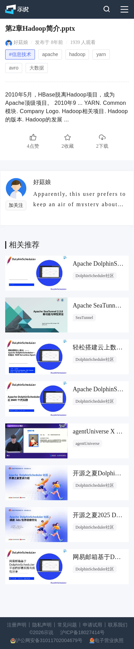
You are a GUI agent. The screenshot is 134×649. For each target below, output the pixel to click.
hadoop (77, 54)
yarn (101, 54)
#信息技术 (20, 54)
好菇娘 (21, 42)
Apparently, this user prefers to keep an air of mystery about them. (79, 199)
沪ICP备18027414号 (82, 632)
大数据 (36, 68)
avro (13, 68)
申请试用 (92, 624)
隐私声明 (42, 624)
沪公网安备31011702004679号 (49, 640)
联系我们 (117, 624)
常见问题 (67, 624)
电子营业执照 (109, 640)
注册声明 (16, 624)
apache (50, 54)
